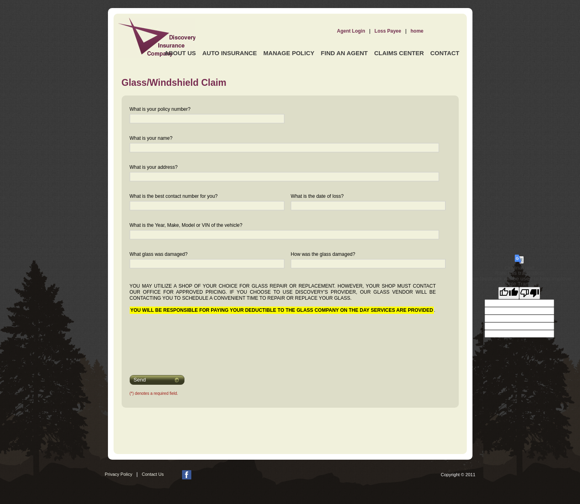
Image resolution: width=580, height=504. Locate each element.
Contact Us (153, 474)
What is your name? (151, 138)
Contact (444, 53)
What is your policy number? (160, 109)
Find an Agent (344, 53)
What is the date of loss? (317, 196)
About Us (180, 53)
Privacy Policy (118, 474)
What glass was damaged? (159, 254)
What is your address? (154, 167)
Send (140, 380)
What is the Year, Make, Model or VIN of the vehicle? (186, 225)
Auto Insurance (229, 53)
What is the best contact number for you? (174, 196)
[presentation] (181, 339)
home (416, 31)
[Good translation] (508, 293)
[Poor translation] (529, 293)
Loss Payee (388, 31)
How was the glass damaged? (323, 254)
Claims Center (399, 53)
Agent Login (351, 31)
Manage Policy (289, 53)
